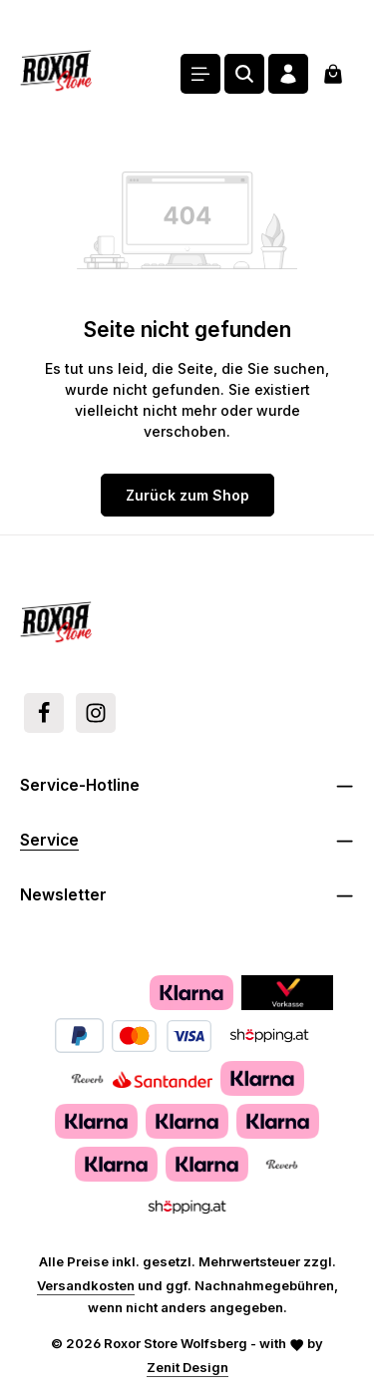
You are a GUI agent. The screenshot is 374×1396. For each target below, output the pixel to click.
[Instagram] (96, 713)
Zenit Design (187, 1367)
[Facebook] (44, 713)
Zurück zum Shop (187, 495)
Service (49, 840)
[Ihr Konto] (288, 74)
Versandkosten (86, 1285)
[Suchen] (244, 74)
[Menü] (200, 74)
